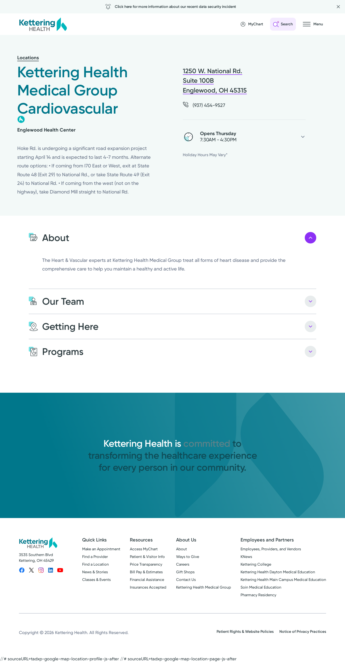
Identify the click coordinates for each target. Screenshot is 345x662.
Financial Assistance (147, 579)
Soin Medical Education (261, 587)
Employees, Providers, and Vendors (271, 549)
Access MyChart (144, 549)
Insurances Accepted (148, 587)
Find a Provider (95, 556)
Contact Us (186, 579)
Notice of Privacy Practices (302, 631)
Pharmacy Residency (258, 595)
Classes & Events (96, 579)
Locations (28, 58)
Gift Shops (185, 572)
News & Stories (95, 572)
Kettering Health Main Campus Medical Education (283, 579)
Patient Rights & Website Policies (245, 631)
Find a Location (95, 564)
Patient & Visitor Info (147, 556)
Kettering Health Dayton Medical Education (278, 572)
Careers (182, 564)
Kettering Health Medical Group (203, 587)
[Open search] (283, 24)
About (181, 549)
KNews (246, 556)
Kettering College (256, 564)
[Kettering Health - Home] (43, 24)
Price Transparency (146, 564)
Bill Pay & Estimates (146, 572)
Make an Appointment (101, 549)
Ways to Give (187, 556)
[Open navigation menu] (313, 24)
